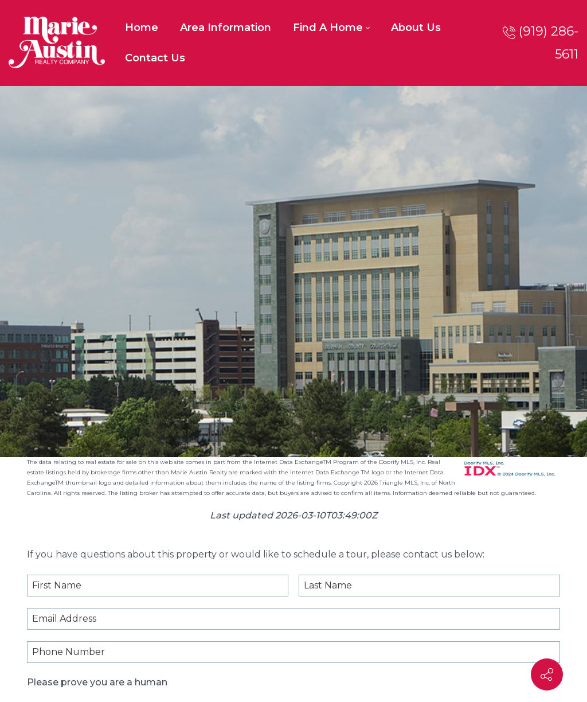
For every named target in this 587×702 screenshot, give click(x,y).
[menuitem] (141, 28)
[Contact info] (547, 674)
